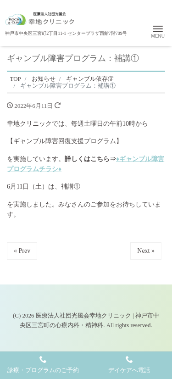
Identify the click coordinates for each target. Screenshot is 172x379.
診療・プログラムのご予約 (43, 364)
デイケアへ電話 (129, 364)
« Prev (22, 250)
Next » (146, 250)
